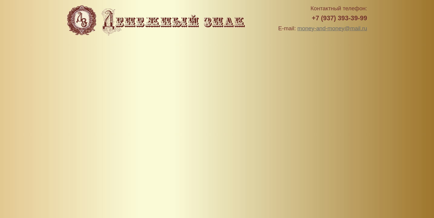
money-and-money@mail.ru (332, 28)
